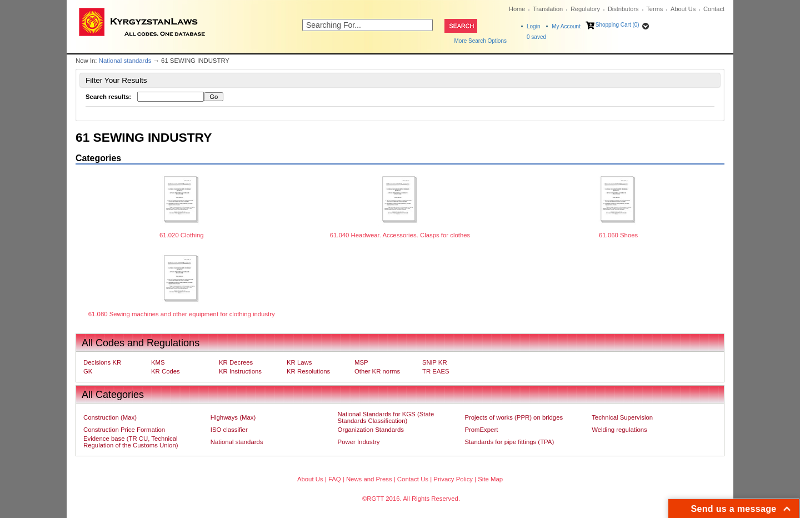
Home (517, 9)
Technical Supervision (622, 417)
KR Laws (299, 362)
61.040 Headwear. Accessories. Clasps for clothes (400, 235)
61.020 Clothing (181, 235)
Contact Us (412, 479)
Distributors (623, 9)
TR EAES (435, 371)
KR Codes (165, 371)
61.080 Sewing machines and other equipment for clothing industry (181, 314)
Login (533, 26)
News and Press (369, 479)
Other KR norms (377, 371)
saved (536, 37)
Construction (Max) (110, 417)
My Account (566, 26)
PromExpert (481, 429)
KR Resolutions (308, 371)
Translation (548, 9)
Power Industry (359, 442)
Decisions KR (102, 362)
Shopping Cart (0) (617, 25)
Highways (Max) (233, 417)
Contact (713, 9)
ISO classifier (229, 429)
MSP (361, 362)
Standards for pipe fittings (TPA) (509, 442)
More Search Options (480, 41)
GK (87, 371)
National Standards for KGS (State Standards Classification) (386, 417)
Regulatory (585, 9)
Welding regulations (619, 429)
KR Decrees (236, 362)
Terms (654, 9)
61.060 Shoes (618, 235)
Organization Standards (371, 429)
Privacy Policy (453, 479)
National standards (125, 60)
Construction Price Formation (124, 429)
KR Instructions (240, 371)
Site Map (490, 479)
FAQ (334, 479)
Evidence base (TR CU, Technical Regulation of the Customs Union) (130, 442)
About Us (683, 9)
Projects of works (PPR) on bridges (513, 417)
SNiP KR (434, 362)
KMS (158, 362)
